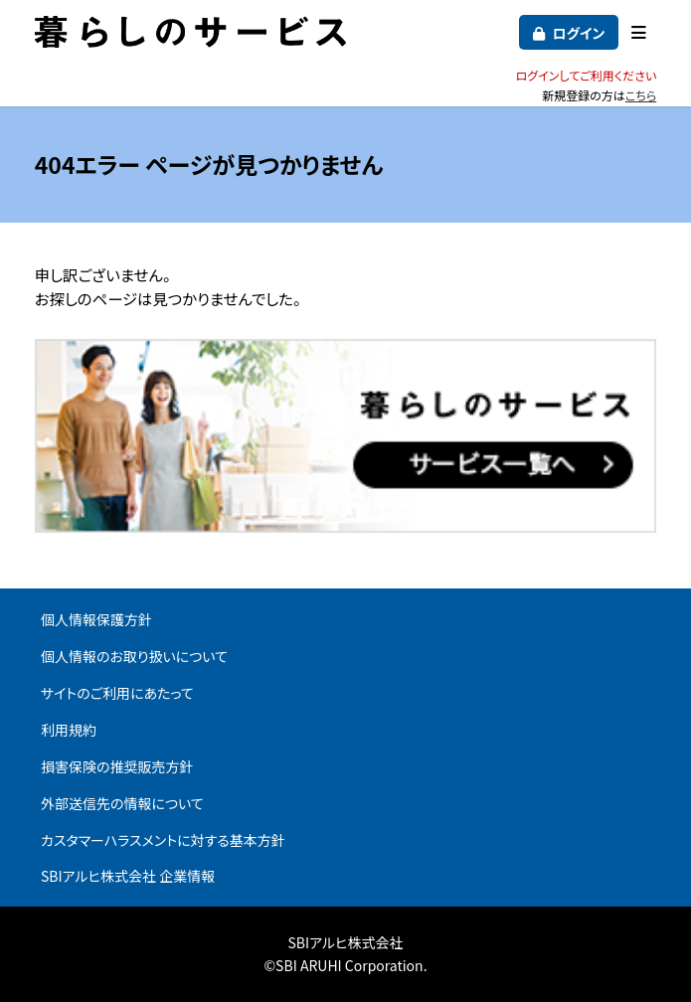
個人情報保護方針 (96, 619)
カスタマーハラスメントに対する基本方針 (163, 840)
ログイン (578, 33)
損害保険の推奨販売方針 (117, 766)
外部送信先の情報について (122, 803)
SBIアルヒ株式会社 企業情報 (128, 876)
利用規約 (68, 730)
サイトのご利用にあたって (117, 693)
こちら (640, 94)
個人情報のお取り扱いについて (134, 656)
